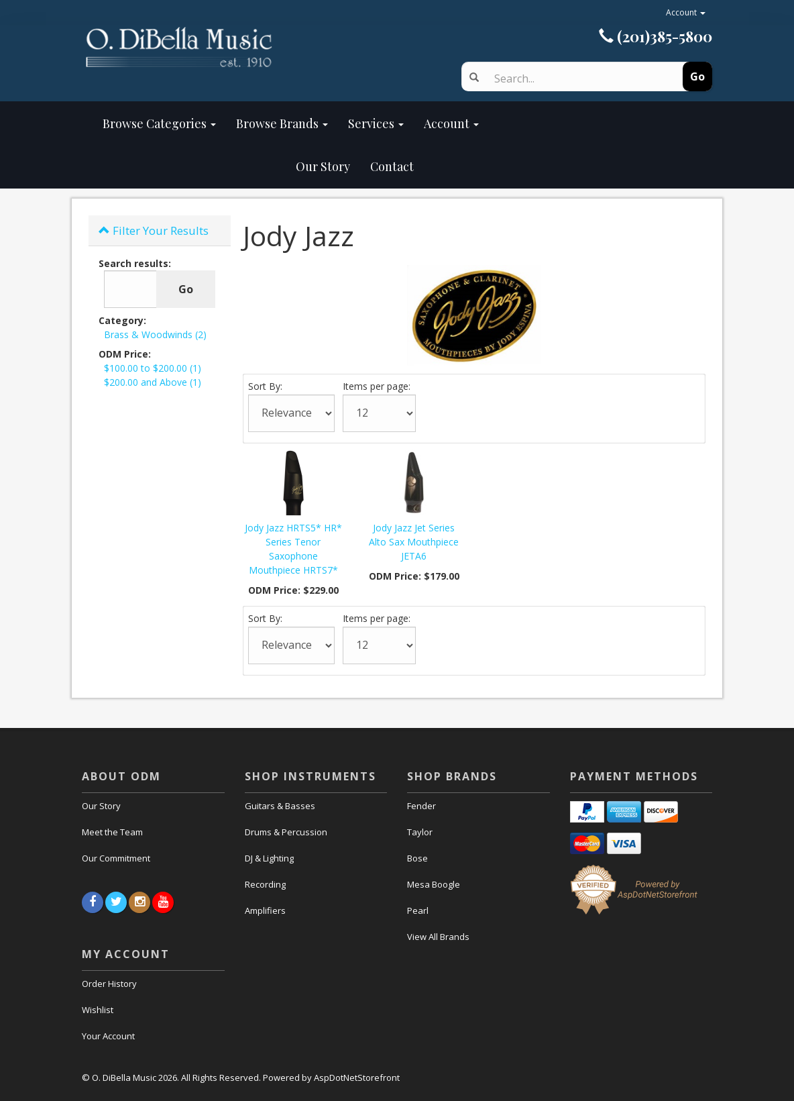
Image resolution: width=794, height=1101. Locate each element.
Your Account (108, 1036)
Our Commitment (116, 858)
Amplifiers (265, 910)
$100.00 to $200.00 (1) (152, 368)
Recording (265, 884)
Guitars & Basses (280, 806)
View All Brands (438, 937)
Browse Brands (282, 123)
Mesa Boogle (433, 884)
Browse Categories (159, 123)
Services (376, 123)
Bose (417, 858)
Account (685, 12)
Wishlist (97, 1010)
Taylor (420, 832)
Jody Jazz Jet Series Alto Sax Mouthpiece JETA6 (414, 541)
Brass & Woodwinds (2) (155, 334)
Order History (109, 984)
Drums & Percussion (286, 832)
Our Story (226, 166)
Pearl (418, 910)
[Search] (576, 78)
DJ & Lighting (269, 858)
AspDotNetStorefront (357, 1077)
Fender (421, 806)
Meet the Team (112, 832)
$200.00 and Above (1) (152, 382)
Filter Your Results (154, 230)
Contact (392, 166)
